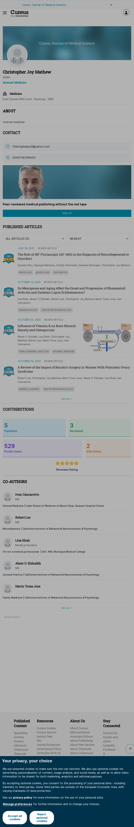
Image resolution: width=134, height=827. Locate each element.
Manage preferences (17, 804)
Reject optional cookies (42, 818)
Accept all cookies (15, 817)
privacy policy (22, 797)
